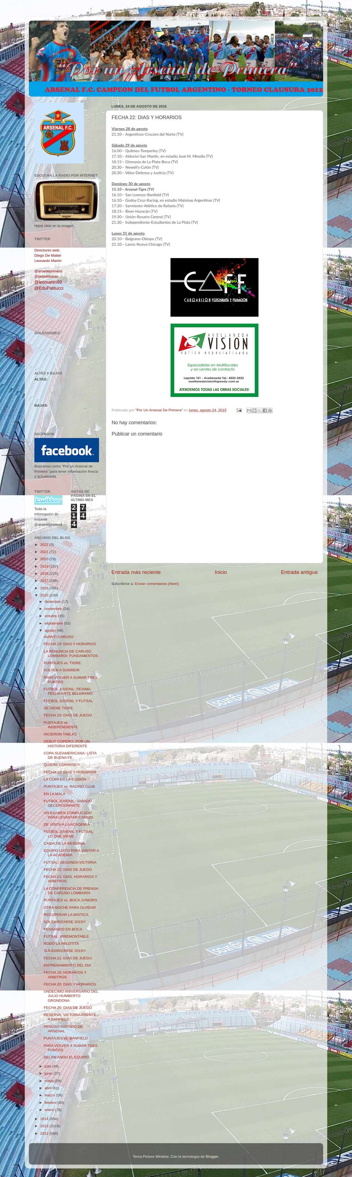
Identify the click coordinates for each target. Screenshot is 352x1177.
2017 (45, 581)
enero (50, 1110)
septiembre (54, 623)
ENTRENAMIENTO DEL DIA (67, 965)
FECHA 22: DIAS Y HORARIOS (70, 772)
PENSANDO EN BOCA (63, 929)
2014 (45, 1119)
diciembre (53, 602)
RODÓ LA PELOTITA (61, 943)
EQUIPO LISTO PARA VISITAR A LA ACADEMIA (71, 852)
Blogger (212, 1156)
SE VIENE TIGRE (58, 708)
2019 (45, 566)
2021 (45, 552)
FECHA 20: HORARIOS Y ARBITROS (65, 974)
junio (49, 1073)
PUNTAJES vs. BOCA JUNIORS (70, 900)
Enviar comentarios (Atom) (157, 584)
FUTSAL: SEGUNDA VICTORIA (70, 862)
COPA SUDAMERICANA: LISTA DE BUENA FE (70, 755)
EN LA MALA (54, 794)
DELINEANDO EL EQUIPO (66, 1057)
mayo (50, 1081)
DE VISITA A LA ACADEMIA (67, 824)
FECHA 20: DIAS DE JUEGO (68, 1008)
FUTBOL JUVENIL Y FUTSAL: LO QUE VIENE (69, 834)
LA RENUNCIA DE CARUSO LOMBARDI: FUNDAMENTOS (71, 653)
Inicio (221, 572)
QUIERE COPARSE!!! (62, 765)
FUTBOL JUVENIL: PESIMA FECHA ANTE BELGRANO (68, 691)
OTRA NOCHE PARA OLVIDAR (70, 907)
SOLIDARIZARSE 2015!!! (65, 922)
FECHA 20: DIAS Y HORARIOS (70, 984)
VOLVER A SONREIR (61, 670)
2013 (45, 1126)
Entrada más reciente (136, 572)
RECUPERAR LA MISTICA (66, 915)
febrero (51, 1103)
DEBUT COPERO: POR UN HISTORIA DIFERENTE (67, 743)
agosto (51, 630)
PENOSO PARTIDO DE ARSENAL (63, 1029)
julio (48, 1066)
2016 (45, 588)
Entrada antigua (299, 572)
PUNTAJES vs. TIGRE (62, 663)
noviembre (54, 609)
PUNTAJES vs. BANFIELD (66, 1038)
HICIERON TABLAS (60, 734)
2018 (45, 573)
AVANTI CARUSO (58, 637)
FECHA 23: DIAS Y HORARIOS (70, 644)
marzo (50, 1095)
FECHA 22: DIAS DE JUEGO (68, 869)
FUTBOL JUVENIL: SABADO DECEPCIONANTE (68, 803)
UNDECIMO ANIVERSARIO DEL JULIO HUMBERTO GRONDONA (71, 995)
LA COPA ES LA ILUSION (65, 779)
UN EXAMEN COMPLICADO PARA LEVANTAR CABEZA (69, 815)
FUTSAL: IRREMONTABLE (66, 936)
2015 (45, 595)
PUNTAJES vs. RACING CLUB (69, 786)
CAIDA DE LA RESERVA (64, 843)
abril (49, 1088)
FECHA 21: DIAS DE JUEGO (68, 958)
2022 (45, 545)
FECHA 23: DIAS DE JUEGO (68, 715)
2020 (45, 559)
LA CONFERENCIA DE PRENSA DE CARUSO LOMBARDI (71, 890)
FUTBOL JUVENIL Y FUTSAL (68, 701)
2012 (45, 1133)
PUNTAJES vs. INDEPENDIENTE (61, 725)
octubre (51, 616)
